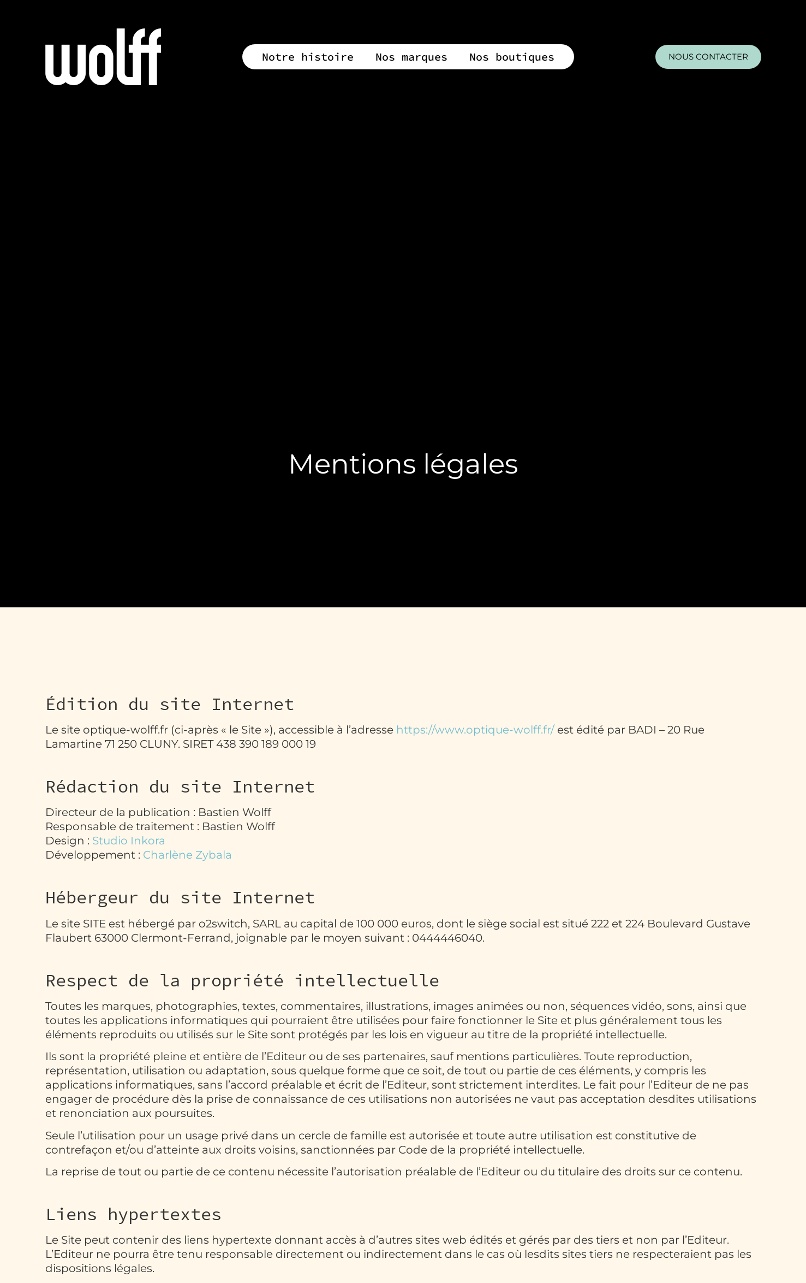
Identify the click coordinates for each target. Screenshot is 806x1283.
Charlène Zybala (187, 854)
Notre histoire (308, 56)
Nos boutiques (511, 56)
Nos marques (411, 56)
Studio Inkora (128, 840)
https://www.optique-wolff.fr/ (475, 729)
